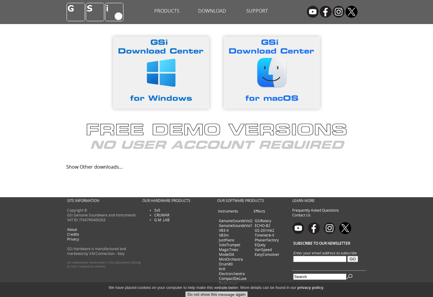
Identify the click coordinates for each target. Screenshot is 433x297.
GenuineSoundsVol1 (236, 225)
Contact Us (301, 215)
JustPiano (226, 239)
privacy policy (310, 293)
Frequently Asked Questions (315, 210)
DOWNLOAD (212, 11)
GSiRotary (263, 220)
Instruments (228, 211)
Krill (222, 268)
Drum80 (226, 264)
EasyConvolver (267, 254)
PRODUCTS (167, 11)
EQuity (260, 244)
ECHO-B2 (262, 225)
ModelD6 (226, 254)
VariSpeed (263, 249)
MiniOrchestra (231, 259)
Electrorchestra (232, 273)
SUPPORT (257, 11)
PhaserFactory (267, 239)
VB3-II (224, 230)
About (72, 229)
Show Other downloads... (94, 167)
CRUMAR (161, 215)
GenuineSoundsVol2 (236, 220)
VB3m (224, 235)
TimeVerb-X (264, 235)
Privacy (73, 239)
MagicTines (228, 249)
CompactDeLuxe (233, 278)
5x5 (157, 210)
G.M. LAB (162, 219)
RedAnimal (228, 283)
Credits (73, 234)
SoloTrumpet (229, 244)
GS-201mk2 (264, 230)
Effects (259, 211)
